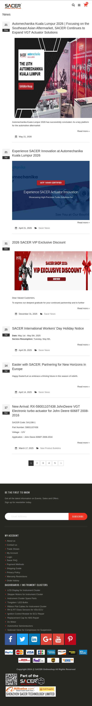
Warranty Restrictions (17, 576)
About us (11, 541)
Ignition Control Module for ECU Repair (25, 614)
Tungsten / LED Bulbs (17, 602)
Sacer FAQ (12, 560)
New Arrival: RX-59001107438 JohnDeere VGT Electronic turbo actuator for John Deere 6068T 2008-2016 (50, 411)
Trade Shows (13, 549)
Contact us (12, 545)
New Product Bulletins (50, 448)
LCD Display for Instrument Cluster (23, 590)
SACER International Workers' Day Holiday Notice (48, 328)
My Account (12, 553)
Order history (13, 580)
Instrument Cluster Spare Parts (22, 598)
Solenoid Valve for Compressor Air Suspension (29, 630)
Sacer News (44, 228)
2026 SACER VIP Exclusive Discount (38, 242)
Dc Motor (11, 622)
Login (9, 557)
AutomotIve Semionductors (20, 626)
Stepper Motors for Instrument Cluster (25, 594)
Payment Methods (15, 564)
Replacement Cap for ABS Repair (23, 618)
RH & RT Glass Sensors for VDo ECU (25, 609)
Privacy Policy (13, 572)
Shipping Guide (14, 568)
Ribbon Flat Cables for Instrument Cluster (27, 606)
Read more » (83, 131)
